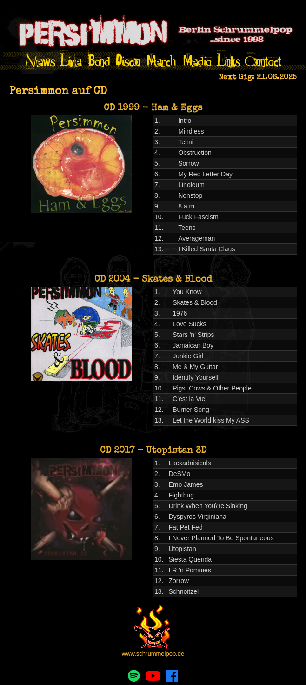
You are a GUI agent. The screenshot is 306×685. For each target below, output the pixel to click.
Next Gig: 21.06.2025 (258, 77)
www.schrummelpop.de (153, 653)
